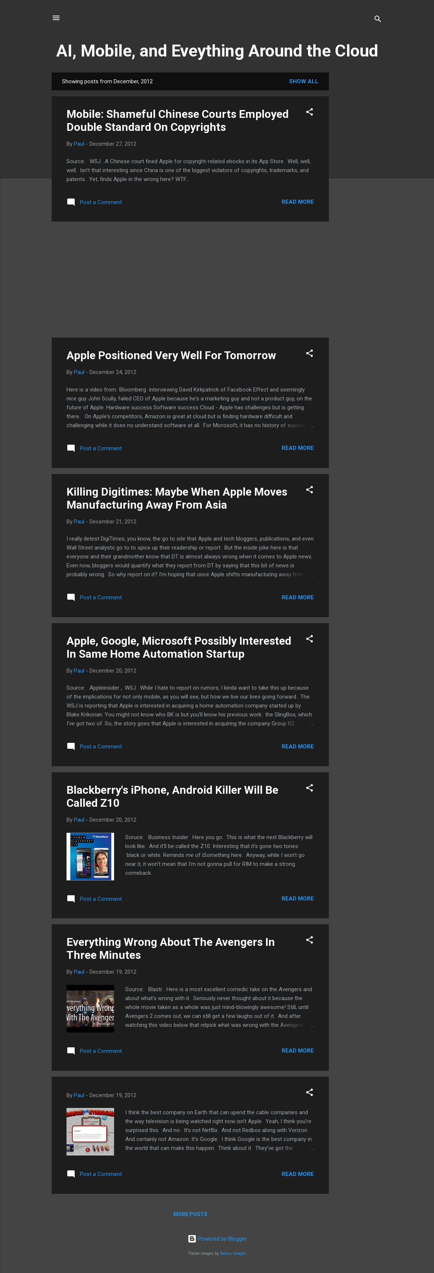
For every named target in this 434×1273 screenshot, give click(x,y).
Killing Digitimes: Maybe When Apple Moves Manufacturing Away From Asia (177, 498)
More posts (190, 1214)
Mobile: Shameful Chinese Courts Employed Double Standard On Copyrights (178, 120)
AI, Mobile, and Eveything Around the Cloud (217, 51)
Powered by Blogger (217, 1238)
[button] (309, 113)
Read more (298, 202)
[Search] (377, 20)
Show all (303, 81)
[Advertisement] (358, 184)
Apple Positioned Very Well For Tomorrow (171, 355)
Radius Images (233, 1253)
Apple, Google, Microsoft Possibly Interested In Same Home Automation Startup (179, 647)
